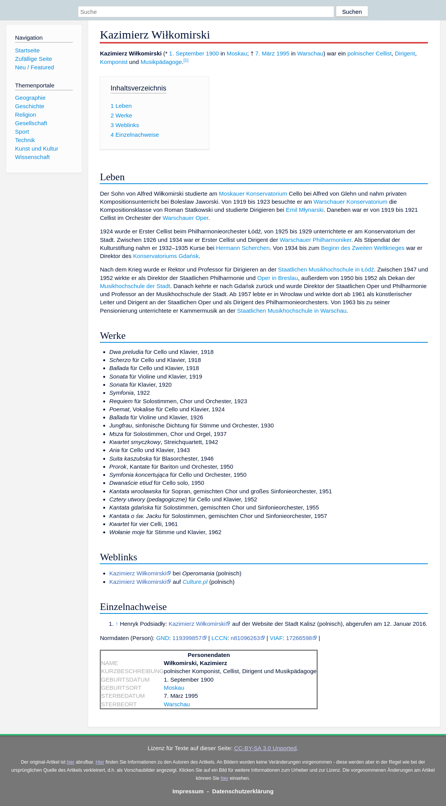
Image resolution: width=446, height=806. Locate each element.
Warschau (310, 53)
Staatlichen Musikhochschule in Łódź (326, 269)
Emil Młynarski (305, 209)
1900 (212, 53)
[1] (185, 60)
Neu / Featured (34, 67)
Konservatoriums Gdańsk (166, 256)
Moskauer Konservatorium (253, 193)
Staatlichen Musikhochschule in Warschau (292, 310)
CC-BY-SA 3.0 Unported (265, 748)
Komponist (113, 62)
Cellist (384, 53)
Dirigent (405, 53)
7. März (265, 53)
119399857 (187, 638)
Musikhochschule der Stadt (135, 286)
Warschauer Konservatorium (350, 201)
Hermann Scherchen (243, 248)
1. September (186, 53)
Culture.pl (195, 581)
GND (162, 638)
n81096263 (245, 638)
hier (70, 762)
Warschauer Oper (185, 217)
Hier (100, 762)
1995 (283, 53)
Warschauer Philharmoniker (315, 239)
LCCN (219, 638)
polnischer (360, 53)
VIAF (276, 638)
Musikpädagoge (161, 62)
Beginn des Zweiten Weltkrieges (363, 248)
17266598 (299, 638)
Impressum (188, 791)
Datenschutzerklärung (243, 791)
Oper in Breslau (277, 278)
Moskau (237, 53)
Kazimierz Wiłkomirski (137, 573)
